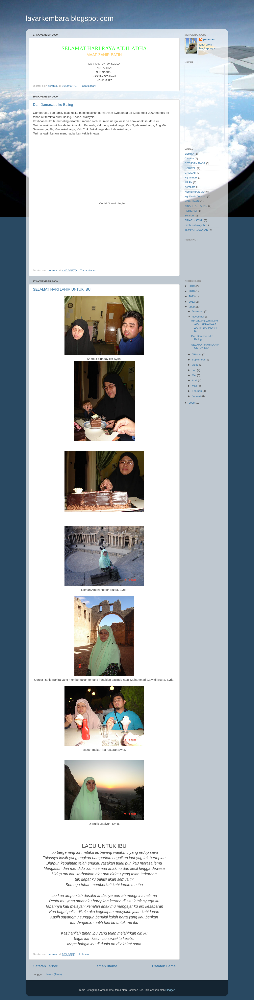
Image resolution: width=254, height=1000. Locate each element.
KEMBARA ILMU (195, 191)
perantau (209, 39)
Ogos (195, 364)
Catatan (189, 158)
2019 (192, 285)
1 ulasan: (84, 954)
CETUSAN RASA (195, 163)
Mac (195, 385)
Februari (197, 390)
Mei (194, 375)
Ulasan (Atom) (53, 974)
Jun (194, 370)
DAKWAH (190, 168)
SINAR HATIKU (194, 220)
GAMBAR (190, 172)
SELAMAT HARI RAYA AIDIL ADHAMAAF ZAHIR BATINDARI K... (204, 326)
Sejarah (189, 215)
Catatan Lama (164, 966)
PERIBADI (191, 210)
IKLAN (188, 182)
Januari (196, 396)
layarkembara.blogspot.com (70, 18)
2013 (192, 296)
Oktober (197, 354)
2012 (192, 301)
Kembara (190, 186)
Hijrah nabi (191, 177)
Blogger (169, 989)
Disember (198, 311)
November (198, 316)
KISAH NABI (192, 201)
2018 (192, 291)
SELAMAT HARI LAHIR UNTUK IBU (61, 289)
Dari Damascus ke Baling (53, 105)
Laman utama (105, 966)
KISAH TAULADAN (196, 205)
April (195, 380)
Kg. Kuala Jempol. (195, 196)
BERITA (189, 153)
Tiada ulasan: (88, 85)
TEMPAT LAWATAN (196, 229)
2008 (192, 402)
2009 (192, 306)
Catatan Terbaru (46, 966)
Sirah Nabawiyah (195, 225)
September (199, 359)
